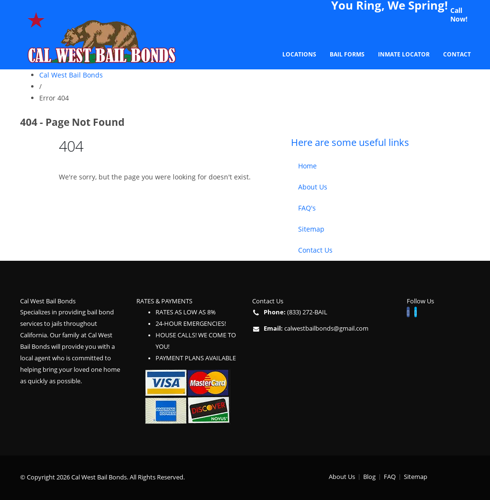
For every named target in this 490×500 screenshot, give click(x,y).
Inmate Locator (404, 54)
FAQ (390, 477)
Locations (299, 54)
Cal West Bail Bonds (71, 74)
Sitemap (311, 228)
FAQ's (307, 207)
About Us (312, 186)
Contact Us (315, 250)
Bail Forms (347, 54)
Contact (457, 54)
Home (307, 165)
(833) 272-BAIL (307, 312)
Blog (369, 477)
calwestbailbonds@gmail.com (326, 328)
